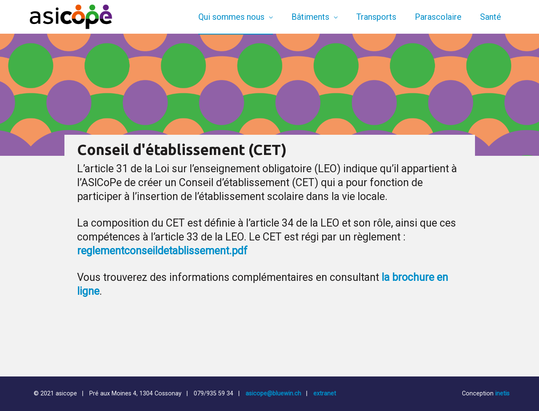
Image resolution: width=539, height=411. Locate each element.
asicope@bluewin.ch (273, 393)
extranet (324, 393)
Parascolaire (438, 17)
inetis (502, 393)
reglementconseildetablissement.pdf (162, 251)
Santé (490, 17)
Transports (376, 17)
